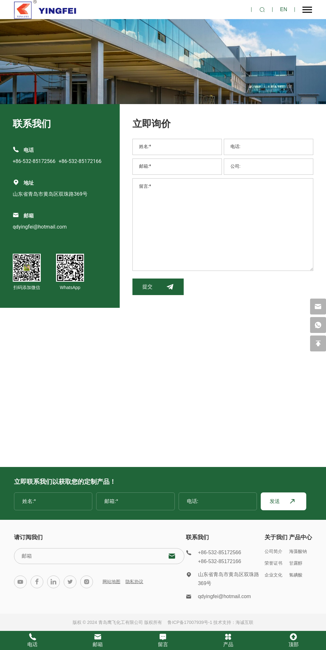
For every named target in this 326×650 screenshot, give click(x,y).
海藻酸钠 (298, 551)
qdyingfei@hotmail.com (40, 227)
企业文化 (273, 574)
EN (283, 9)
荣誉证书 (273, 563)
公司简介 (273, 551)
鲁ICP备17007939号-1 (189, 622)
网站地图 (111, 581)
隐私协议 (134, 581)
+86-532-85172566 (34, 161)
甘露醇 (295, 563)
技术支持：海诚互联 (233, 622)
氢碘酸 (295, 574)
